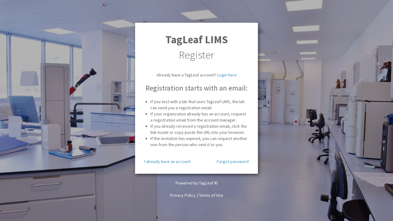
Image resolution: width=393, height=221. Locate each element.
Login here (227, 75)
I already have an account (167, 161)
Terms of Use (211, 195)
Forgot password (233, 161)
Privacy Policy (183, 195)
